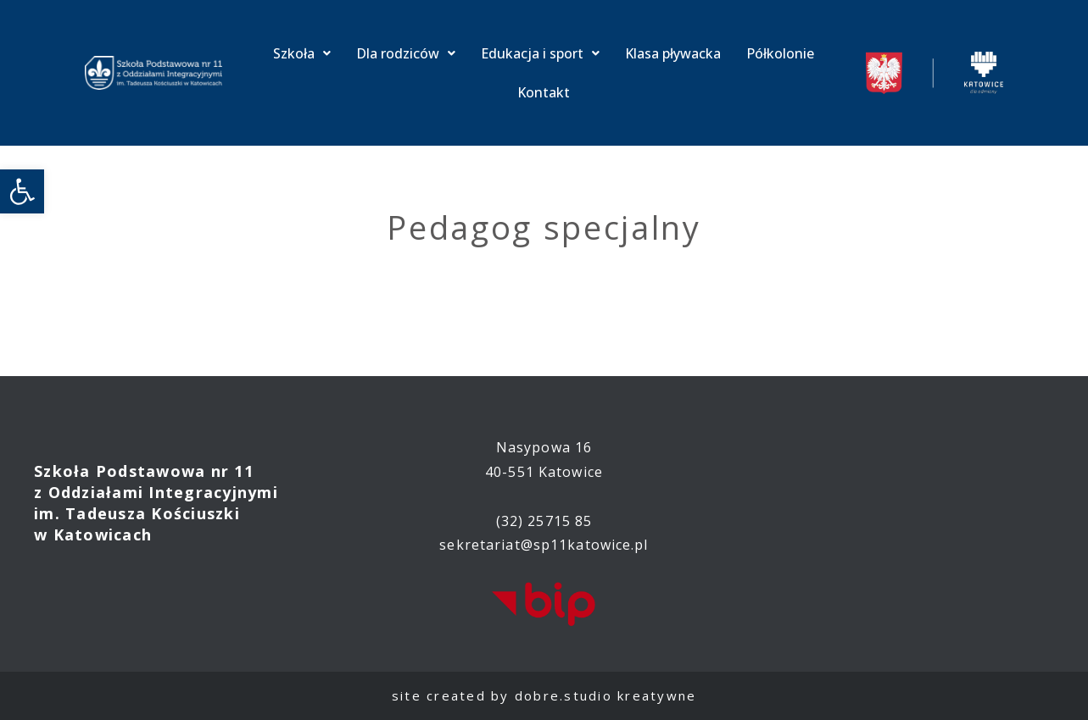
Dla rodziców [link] (405, 53)
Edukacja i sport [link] (540, 53)
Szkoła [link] (302, 53)
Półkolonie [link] (780, 53)
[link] (22, 191)
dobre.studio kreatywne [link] (606, 695)
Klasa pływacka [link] (673, 53)
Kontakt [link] (543, 92)
